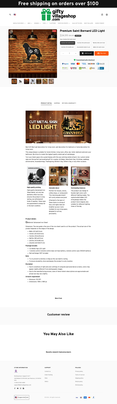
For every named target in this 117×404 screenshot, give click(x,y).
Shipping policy (79, 378)
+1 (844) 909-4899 (19, 382)
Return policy (79, 381)
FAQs (46, 378)
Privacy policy (79, 371)
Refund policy (79, 385)
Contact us (48, 371)
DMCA (46, 381)
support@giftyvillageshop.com (22, 385)
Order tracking (49, 375)
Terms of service (80, 375)
